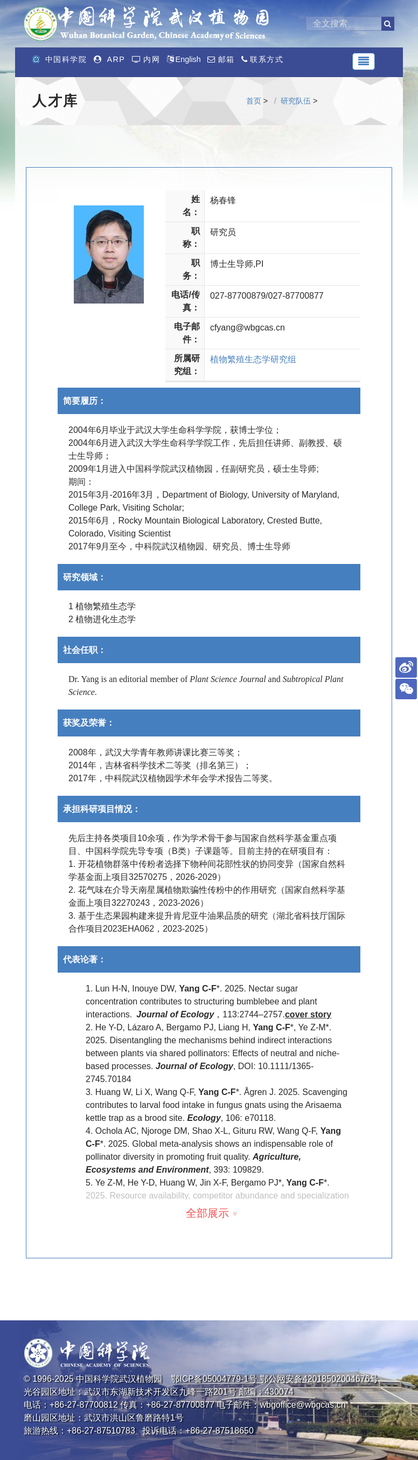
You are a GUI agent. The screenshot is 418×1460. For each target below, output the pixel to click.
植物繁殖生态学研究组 (253, 359)
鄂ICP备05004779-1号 (214, 1378)
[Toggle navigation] (363, 61)
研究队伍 (296, 101)
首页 (253, 101)
